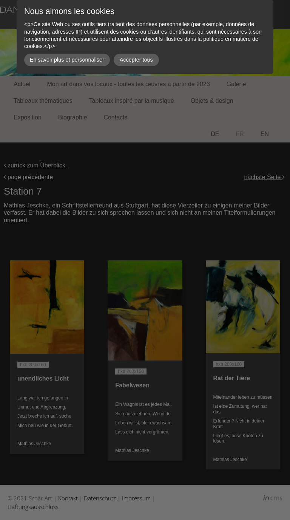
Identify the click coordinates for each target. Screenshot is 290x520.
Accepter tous (136, 60)
